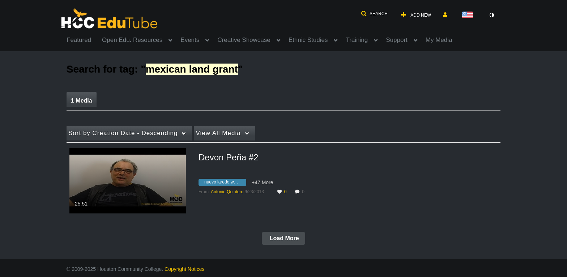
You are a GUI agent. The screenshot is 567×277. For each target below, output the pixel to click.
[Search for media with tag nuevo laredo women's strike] (225, 183)
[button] (374, 13)
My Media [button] (439, 39)
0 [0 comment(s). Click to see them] (304, 191)
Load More (283, 238)
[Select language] (469, 15)
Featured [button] (79, 39)
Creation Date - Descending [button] (123, 133)
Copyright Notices (185, 269)
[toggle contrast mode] (491, 15)
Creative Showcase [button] (243, 39)
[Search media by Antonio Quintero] (227, 191)
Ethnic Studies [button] (308, 39)
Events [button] (189, 39)
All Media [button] (218, 133)
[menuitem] (84, 39)
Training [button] (357, 39)
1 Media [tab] (81, 101)
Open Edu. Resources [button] (132, 39)
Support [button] (397, 39)
